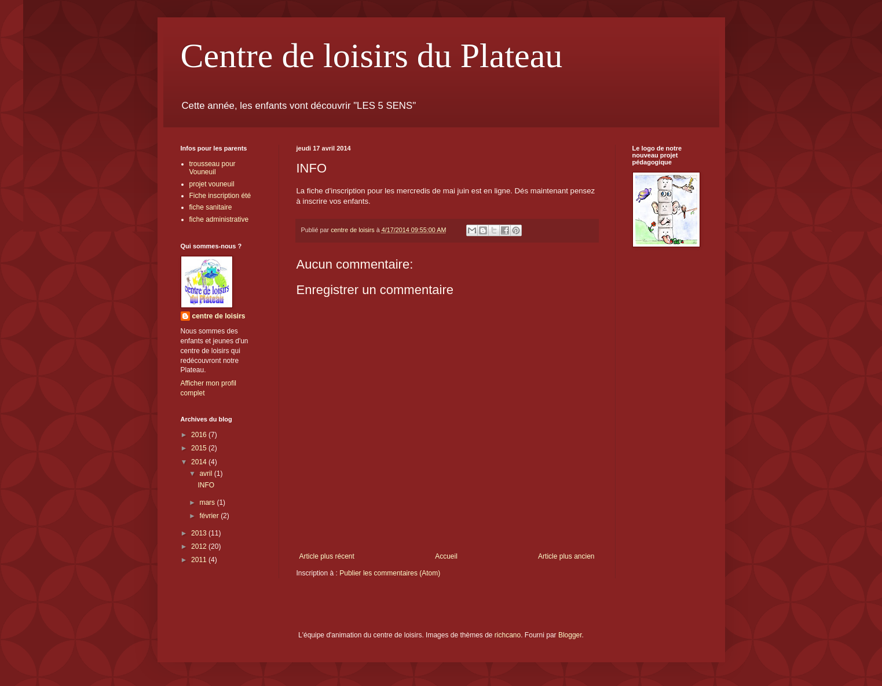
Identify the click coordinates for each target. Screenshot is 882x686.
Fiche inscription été (220, 196)
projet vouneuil (212, 184)
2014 (199, 462)
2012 (199, 546)
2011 (199, 560)
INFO (205, 485)
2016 (199, 435)
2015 (199, 448)
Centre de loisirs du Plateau (372, 55)
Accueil (446, 556)
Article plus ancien (566, 556)
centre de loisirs (219, 316)
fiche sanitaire (210, 207)
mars (208, 502)
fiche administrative (219, 219)
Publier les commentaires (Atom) (389, 573)
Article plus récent (326, 556)
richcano (508, 635)
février (210, 516)
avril (206, 473)
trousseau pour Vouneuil (212, 168)
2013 (199, 533)
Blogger (570, 635)
